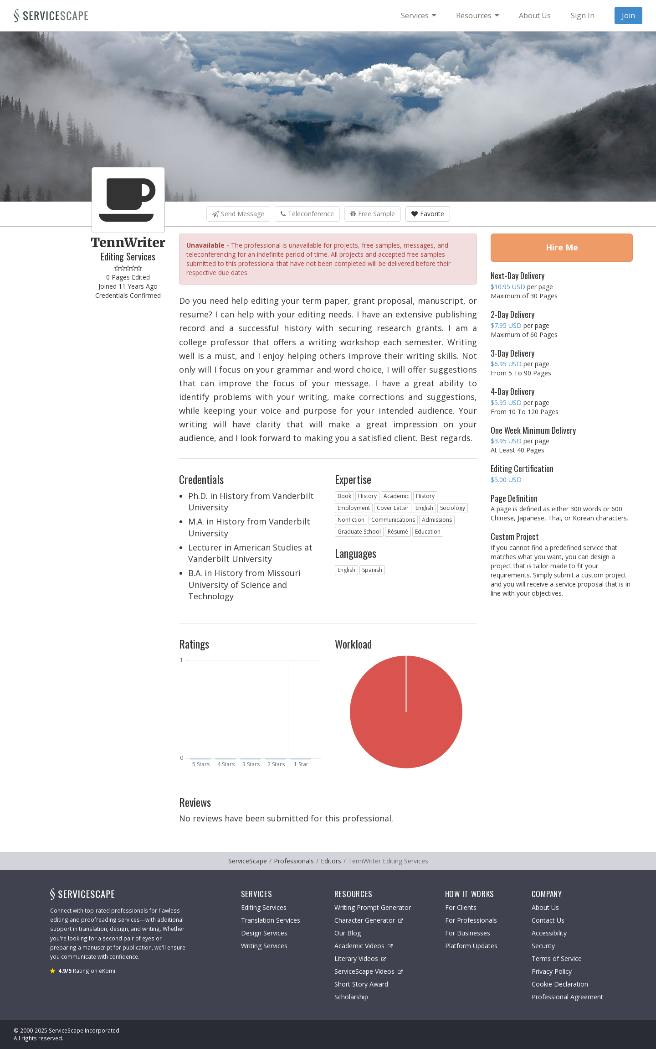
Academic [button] (396, 496)
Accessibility (549, 933)
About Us (545, 907)
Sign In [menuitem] (582, 15)
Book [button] (344, 496)
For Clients (461, 907)
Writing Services (264, 945)
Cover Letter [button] (393, 508)
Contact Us (548, 920)
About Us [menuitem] (535, 15)
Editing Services (264, 907)
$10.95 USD (508, 286)
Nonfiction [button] (351, 520)
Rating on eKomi (86, 970)
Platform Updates (471, 945)
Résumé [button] (398, 531)
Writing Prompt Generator (372, 907)
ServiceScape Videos (368, 971)
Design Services (264, 933)
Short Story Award (361, 984)
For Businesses (467, 933)
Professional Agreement (567, 996)
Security (543, 945)
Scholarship (351, 996)
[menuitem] (418, 15)
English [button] (424, 508)
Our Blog (347, 933)
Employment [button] (354, 508)
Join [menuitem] (628, 15)
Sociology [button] (452, 508)
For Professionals (471, 920)
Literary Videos (360, 958)
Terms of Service (557, 958)
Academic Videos (363, 945)
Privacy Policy (552, 971)
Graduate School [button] (359, 531)
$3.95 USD (506, 440)
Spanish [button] (372, 570)
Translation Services (270, 920)
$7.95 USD (506, 325)
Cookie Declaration (560, 984)
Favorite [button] (427, 213)
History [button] (367, 496)
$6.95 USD (506, 363)
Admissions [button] (437, 520)
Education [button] (428, 531)
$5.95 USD (506, 402)
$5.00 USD (506, 479)
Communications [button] (393, 520)
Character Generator (368, 920)
